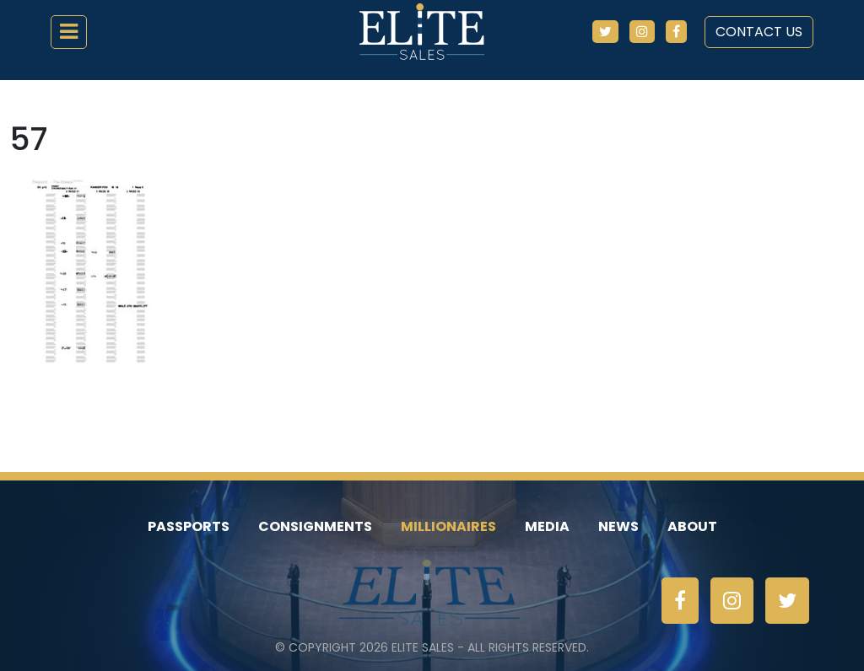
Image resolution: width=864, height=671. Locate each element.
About (692, 526)
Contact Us (759, 31)
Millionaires (448, 526)
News (618, 526)
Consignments (315, 526)
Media (547, 526)
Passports (189, 526)
